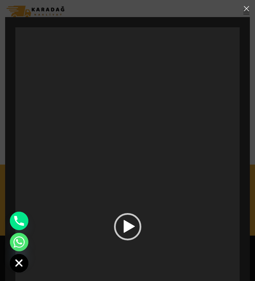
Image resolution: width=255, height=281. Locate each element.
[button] (127, 226)
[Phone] (19, 221)
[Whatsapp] (19, 242)
